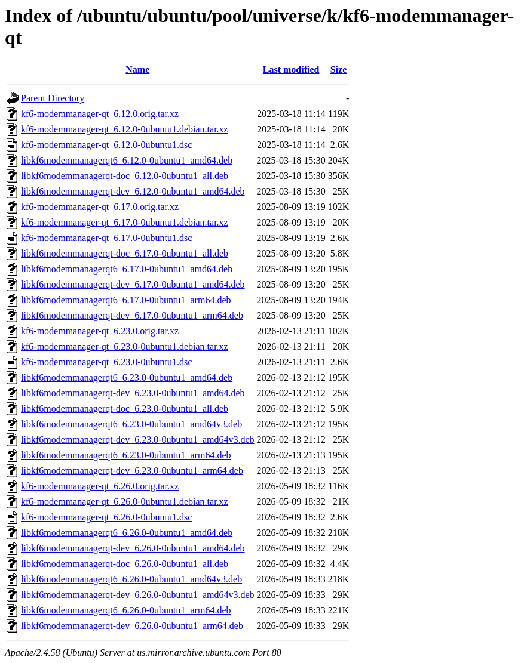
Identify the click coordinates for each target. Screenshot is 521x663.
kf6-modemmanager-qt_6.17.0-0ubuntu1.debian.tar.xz (124, 222)
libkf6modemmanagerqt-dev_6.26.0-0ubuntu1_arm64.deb (132, 626)
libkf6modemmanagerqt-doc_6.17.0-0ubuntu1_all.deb (124, 253)
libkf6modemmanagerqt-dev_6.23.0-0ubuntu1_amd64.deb (133, 393)
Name (137, 69)
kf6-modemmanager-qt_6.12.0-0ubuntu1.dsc (106, 145)
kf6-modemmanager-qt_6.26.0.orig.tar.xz (100, 486)
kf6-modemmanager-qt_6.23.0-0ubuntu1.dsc (106, 362)
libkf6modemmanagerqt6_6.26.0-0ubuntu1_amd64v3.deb (131, 579)
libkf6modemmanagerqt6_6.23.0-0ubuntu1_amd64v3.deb (131, 424)
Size (338, 69)
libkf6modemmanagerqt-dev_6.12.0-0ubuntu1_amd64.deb (133, 191)
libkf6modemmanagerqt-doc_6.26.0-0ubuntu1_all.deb (124, 564)
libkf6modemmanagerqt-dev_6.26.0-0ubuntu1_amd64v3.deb (138, 595)
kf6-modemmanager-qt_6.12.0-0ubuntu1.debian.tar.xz (124, 129)
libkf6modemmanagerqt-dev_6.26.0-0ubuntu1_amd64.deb (133, 548)
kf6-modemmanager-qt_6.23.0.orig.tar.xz (100, 331)
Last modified (291, 69)
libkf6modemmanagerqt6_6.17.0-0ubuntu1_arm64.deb (126, 300)
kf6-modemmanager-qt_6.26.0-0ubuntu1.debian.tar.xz (124, 502)
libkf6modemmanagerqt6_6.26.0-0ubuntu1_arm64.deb (126, 610)
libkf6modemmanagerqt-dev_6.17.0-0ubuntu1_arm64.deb (132, 315)
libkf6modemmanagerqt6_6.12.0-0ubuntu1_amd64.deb (126, 160)
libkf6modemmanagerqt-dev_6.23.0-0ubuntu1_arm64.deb (132, 470)
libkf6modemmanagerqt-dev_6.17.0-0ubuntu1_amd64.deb (133, 284)
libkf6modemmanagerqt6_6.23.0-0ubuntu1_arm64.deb (126, 455)
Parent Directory (52, 98)
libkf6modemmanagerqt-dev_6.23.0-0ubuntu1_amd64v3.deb (138, 439)
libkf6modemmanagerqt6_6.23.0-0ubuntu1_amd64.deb (126, 377)
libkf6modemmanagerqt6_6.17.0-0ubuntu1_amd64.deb (126, 269)
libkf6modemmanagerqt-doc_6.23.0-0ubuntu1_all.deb (124, 408)
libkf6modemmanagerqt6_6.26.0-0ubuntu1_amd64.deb (126, 533)
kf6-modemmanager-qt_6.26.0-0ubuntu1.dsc (106, 517)
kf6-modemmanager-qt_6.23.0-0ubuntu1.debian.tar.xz (124, 346)
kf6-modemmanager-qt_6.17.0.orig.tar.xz (100, 207)
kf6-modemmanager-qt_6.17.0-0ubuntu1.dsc (106, 238)
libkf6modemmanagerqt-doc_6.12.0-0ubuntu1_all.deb (124, 176)
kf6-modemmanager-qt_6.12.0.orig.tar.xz (100, 114)
